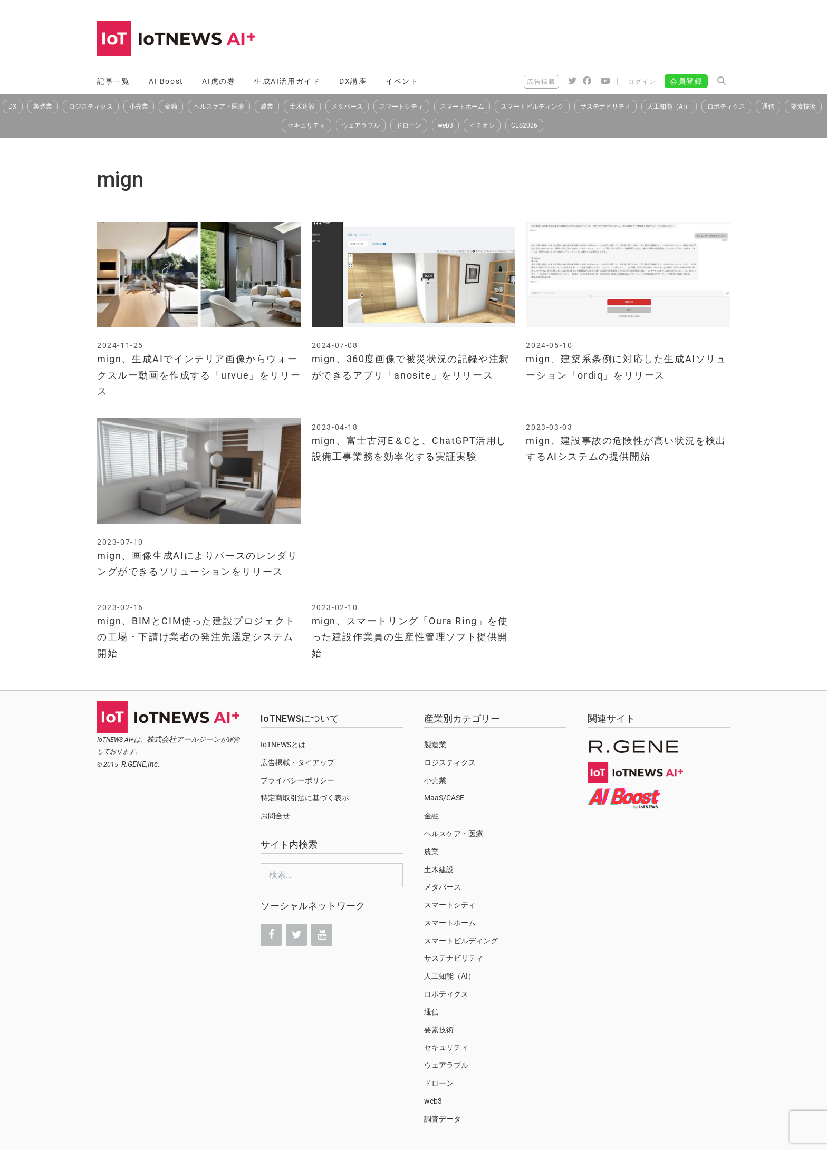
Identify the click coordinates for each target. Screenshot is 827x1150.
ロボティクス (726, 106)
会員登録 (686, 81)
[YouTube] (321, 935)
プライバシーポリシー (297, 780)
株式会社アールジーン (183, 739)
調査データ (442, 1119)
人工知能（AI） (669, 106)
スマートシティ (401, 106)
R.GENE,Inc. (140, 764)
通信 (768, 106)
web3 (445, 125)
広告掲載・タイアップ (297, 762)
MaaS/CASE (444, 798)
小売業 (138, 106)
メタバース (347, 106)
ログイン (642, 81)
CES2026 (524, 125)
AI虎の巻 (218, 81)
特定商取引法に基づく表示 (305, 798)
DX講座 (353, 81)
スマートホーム (462, 106)
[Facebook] (271, 935)
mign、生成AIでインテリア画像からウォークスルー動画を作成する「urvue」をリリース (199, 375)
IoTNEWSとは (283, 744)
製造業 (42, 106)
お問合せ (275, 815)
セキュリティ (306, 125)
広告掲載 (541, 81)
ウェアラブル (361, 125)
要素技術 (803, 106)
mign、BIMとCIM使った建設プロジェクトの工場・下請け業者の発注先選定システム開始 (196, 637)
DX (12, 106)
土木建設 (302, 106)
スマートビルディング (532, 106)
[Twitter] (296, 935)
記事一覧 (113, 81)
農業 (267, 106)
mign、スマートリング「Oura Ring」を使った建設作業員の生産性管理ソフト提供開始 (410, 637)
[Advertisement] (538, 39)
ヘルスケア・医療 (219, 106)
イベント (402, 81)
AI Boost (166, 81)
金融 (171, 106)
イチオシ (482, 125)
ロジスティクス (91, 106)
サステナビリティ (605, 106)
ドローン (408, 125)
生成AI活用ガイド (287, 81)
